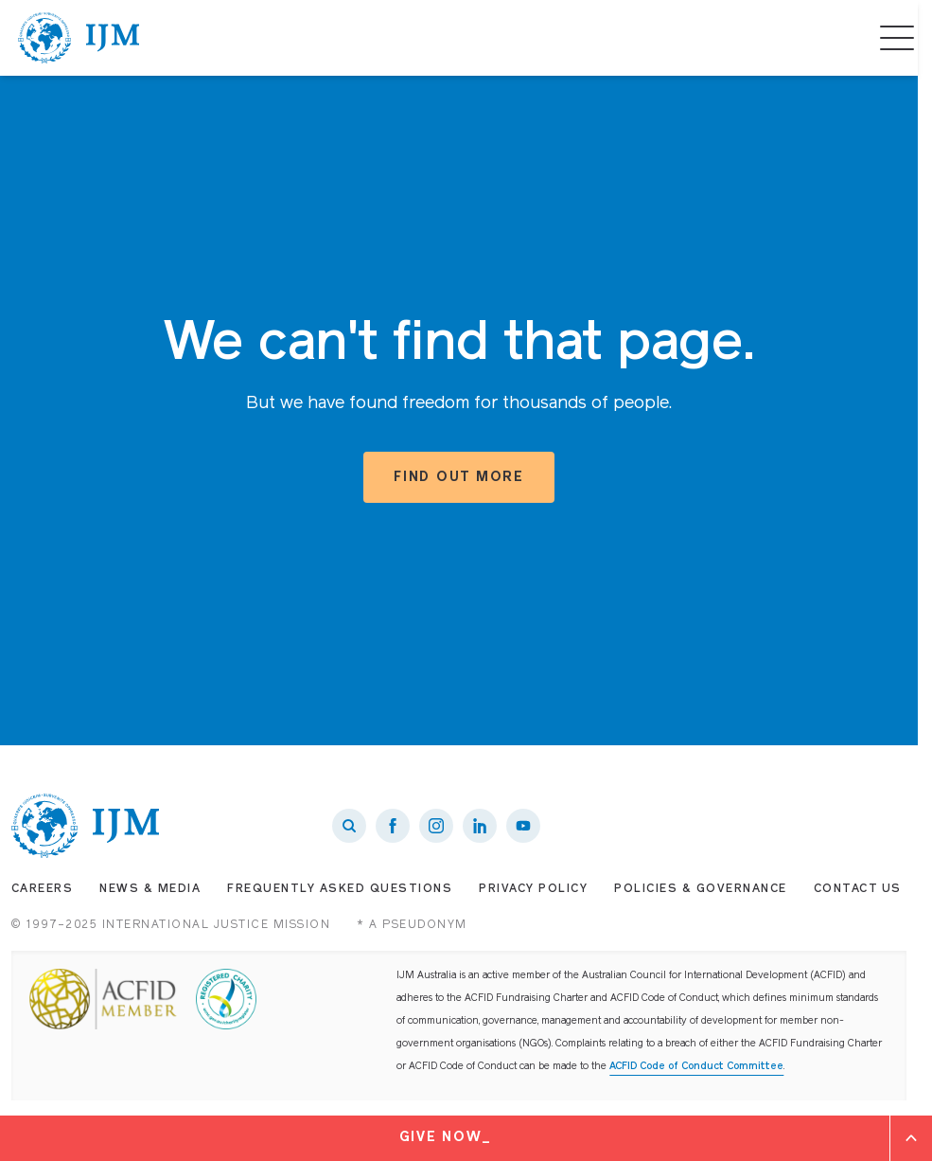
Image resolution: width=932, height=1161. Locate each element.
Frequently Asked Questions (339, 889)
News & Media (150, 889)
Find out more (459, 478)
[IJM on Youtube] (523, 826)
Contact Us (858, 889)
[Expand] (911, 1138)
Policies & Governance (700, 889)
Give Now (441, 1138)
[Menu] (897, 37)
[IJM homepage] (78, 37)
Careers (42, 889)
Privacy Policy (533, 889)
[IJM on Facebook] (393, 826)
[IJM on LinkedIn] (480, 826)
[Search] (349, 826)
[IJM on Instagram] (436, 826)
